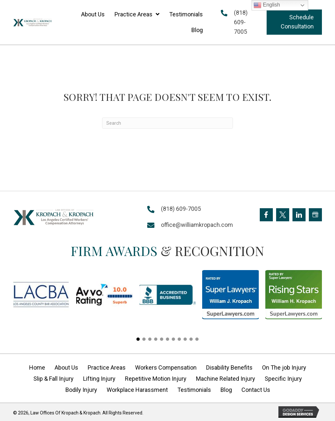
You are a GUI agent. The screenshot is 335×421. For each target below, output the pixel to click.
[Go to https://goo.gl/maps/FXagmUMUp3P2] (315, 214)
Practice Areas (107, 367)
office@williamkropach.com (197, 224)
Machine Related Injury (225, 378)
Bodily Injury (81, 389)
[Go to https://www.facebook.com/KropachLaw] (266, 214)
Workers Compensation (166, 367)
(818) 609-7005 (241, 22)
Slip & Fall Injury (53, 378)
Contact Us (255, 389)
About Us (66, 367)
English (267, 5)
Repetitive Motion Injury (155, 378)
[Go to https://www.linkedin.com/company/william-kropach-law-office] (299, 214)
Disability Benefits (229, 367)
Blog (226, 389)
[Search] (167, 123)
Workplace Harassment (137, 389)
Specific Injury (283, 378)
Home (37, 367)
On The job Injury (284, 367)
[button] (294, 22)
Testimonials (194, 389)
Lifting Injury (99, 378)
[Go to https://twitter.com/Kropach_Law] (282, 214)
